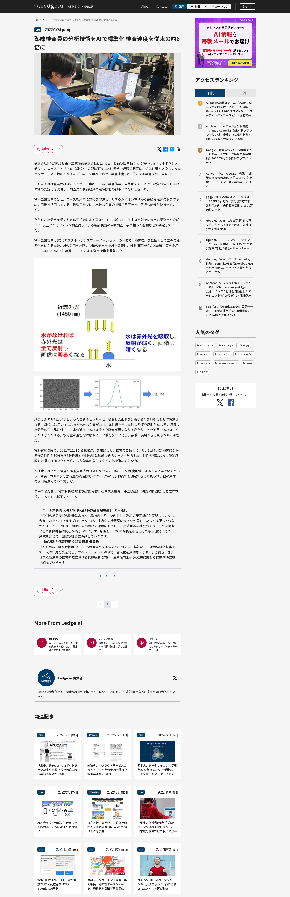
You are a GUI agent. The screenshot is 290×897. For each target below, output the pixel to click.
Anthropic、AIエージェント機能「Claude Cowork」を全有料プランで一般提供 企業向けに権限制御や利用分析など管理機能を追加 (229, 132)
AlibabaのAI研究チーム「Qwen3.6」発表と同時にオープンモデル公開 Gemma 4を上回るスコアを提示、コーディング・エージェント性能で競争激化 (229, 109)
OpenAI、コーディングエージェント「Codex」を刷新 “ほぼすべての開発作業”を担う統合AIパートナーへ (229, 244)
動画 (197, 6)
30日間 (241, 92)
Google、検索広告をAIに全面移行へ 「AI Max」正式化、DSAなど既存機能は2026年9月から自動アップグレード (229, 156)
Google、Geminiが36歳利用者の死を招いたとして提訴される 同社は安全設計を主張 (228, 224)
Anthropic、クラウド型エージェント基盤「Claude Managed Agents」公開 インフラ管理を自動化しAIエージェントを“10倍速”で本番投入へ (229, 289)
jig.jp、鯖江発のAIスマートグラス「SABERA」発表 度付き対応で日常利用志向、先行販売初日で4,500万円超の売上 (229, 203)
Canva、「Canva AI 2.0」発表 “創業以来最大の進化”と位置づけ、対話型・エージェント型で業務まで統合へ (229, 179)
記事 (182, 6)
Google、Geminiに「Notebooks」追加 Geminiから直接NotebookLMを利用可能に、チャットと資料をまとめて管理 (229, 265)
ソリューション (219, 6)
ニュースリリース (107, 575)
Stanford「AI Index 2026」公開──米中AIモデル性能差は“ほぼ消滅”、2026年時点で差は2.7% (229, 310)
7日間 (210, 92)
